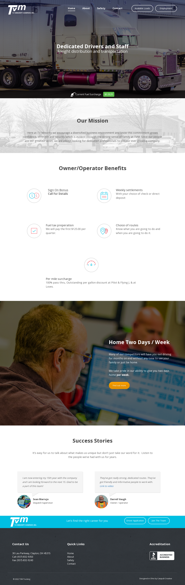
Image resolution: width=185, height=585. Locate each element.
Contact (118, 8)
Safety (101, 8)
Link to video (106, 486)
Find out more (119, 385)
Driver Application (135, 520)
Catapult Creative (164, 578)
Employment (166, 8)
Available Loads (142, 8)
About (86, 8)
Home (71, 8)
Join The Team (159, 520)
